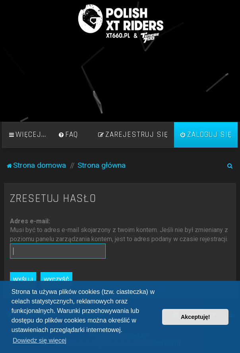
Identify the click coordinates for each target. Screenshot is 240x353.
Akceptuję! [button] (195, 317)
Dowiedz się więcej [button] (39, 340)
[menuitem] (68, 135)
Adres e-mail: (30, 221)
